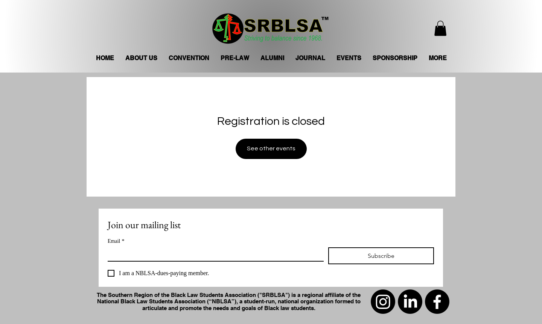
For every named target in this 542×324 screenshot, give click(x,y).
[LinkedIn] (410, 301)
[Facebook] (437, 301)
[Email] (213, 254)
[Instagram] (383, 301)
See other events (271, 148)
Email (116, 241)
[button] (440, 28)
